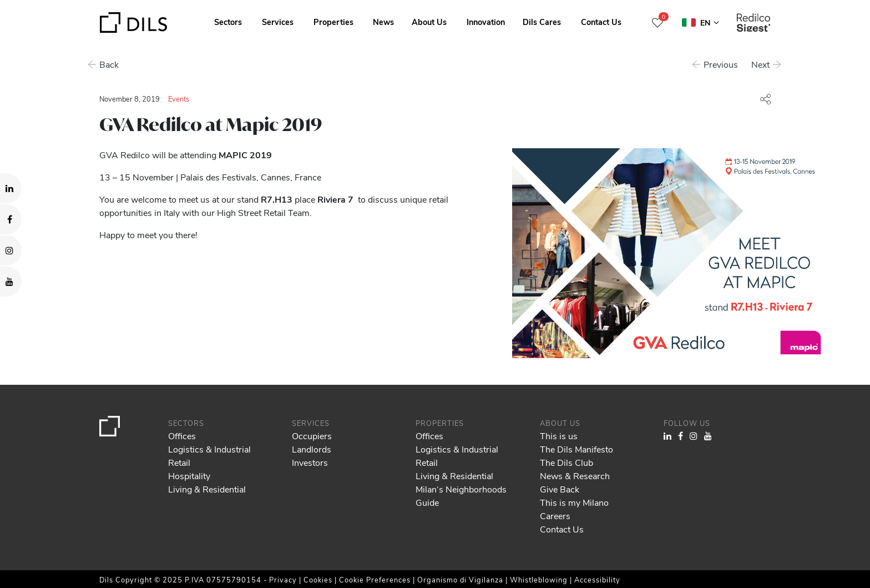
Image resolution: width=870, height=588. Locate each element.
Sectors (228, 21)
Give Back (559, 489)
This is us (559, 435)
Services (278, 21)
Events (178, 98)
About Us (429, 21)
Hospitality (189, 475)
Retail (179, 462)
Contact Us (601, 21)
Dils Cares (542, 21)
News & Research (575, 475)
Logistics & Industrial (209, 449)
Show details (387, 576)
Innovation (486, 21)
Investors (310, 462)
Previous (722, 64)
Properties (333, 21)
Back (109, 64)
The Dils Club (566, 462)
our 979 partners (72, 531)
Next (761, 64)
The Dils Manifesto (576, 449)
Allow (785, 522)
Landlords (311, 449)
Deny (785, 546)
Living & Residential (207, 489)
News (383, 21)
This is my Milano (574, 502)
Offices (182, 435)
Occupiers (312, 435)
